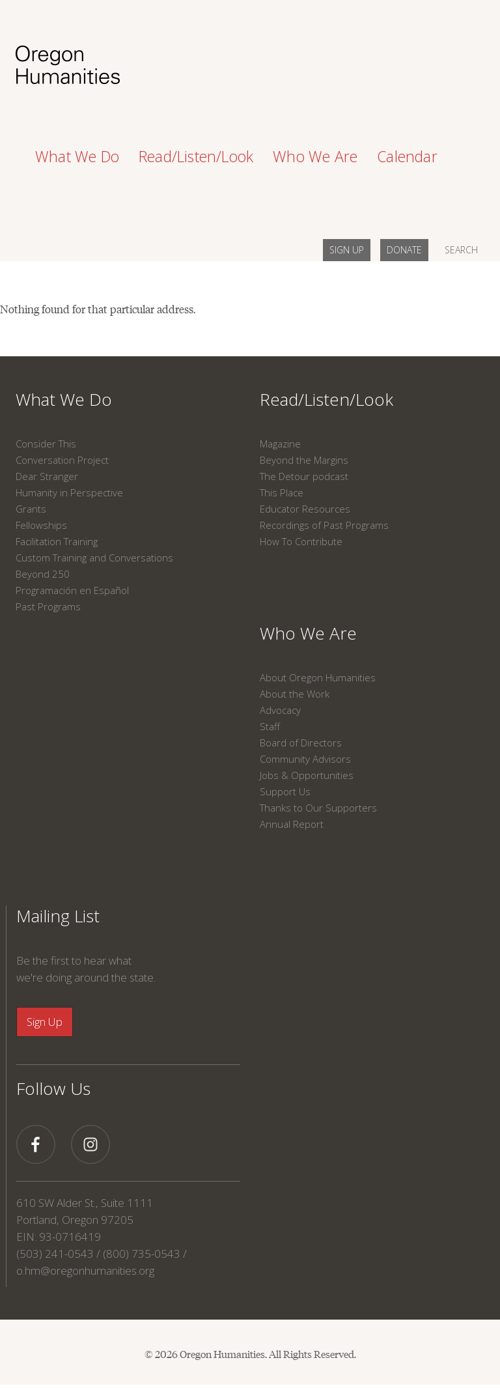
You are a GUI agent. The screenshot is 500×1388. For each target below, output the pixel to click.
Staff (270, 726)
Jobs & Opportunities (307, 775)
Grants (31, 508)
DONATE (404, 250)
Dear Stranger (47, 476)
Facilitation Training (57, 541)
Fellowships (41, 524)
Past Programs (48, 606)
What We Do (64, 399)
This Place (281, 492)
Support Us (285, 791)
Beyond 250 (43, 573)
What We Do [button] (77, 156)
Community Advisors (305, 758)
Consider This (46, 443)
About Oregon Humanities (318, 677)
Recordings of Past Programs (324, 524)
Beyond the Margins (304, 459)
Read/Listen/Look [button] (196, 156)
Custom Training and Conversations (94, 557)
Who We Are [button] (315, 156)
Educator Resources (305, 508)
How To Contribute (301, 541)
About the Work (294, 693)
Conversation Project (62, 459)
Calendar (407, 156)
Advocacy (280, 709)
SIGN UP (346, 250)
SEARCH (461, 250)
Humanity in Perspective (69, 492)
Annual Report (292, 823)
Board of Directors (301, 742)
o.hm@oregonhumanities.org (85, 1270)
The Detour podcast (304, 476)
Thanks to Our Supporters (318, 807)
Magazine (280, 443)
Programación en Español (72, 590)
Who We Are (308, 633)
